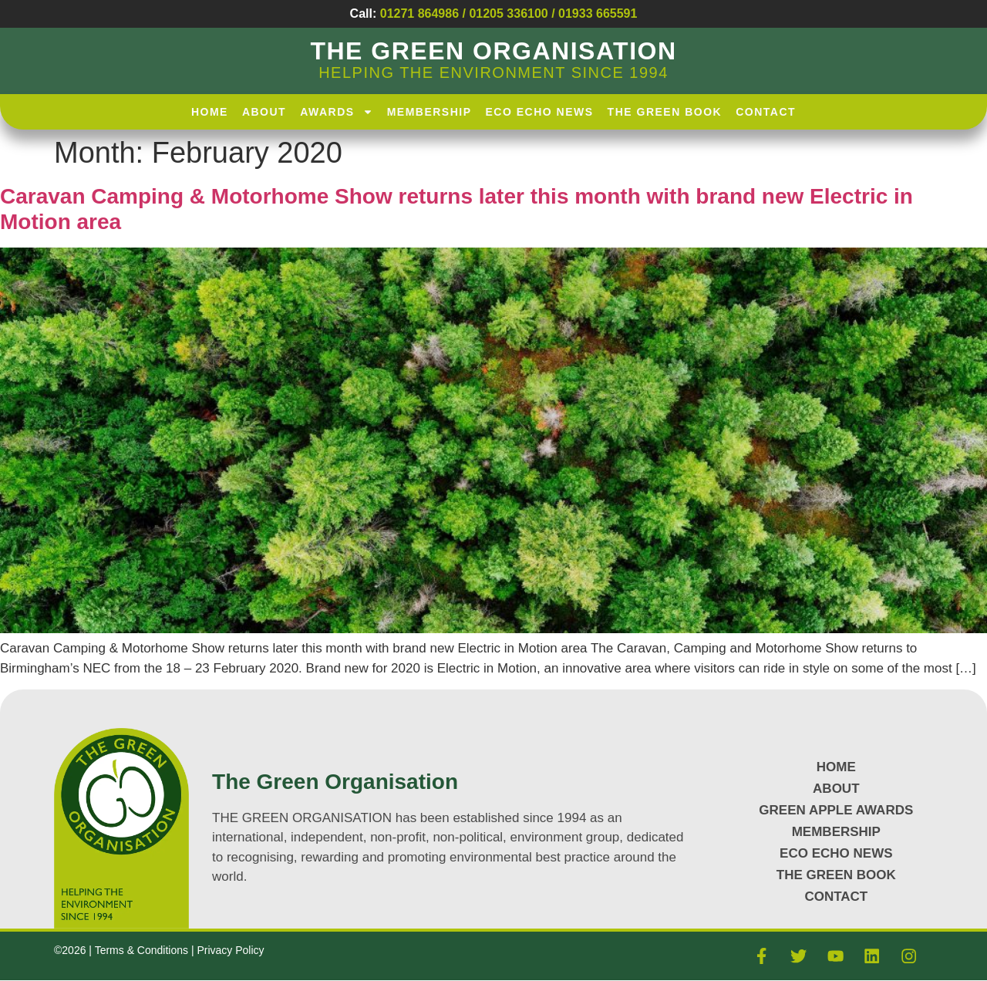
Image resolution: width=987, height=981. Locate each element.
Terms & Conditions (143, 950)
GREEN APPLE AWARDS (836, 810)
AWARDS (336, 112)
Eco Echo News (540, 112)
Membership (429, 112)
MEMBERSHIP (836, 831)
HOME (209, 112)
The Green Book (665, 112)
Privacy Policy (230, 950)
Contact (766, 112)
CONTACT (835, 896)
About (264, 112)
